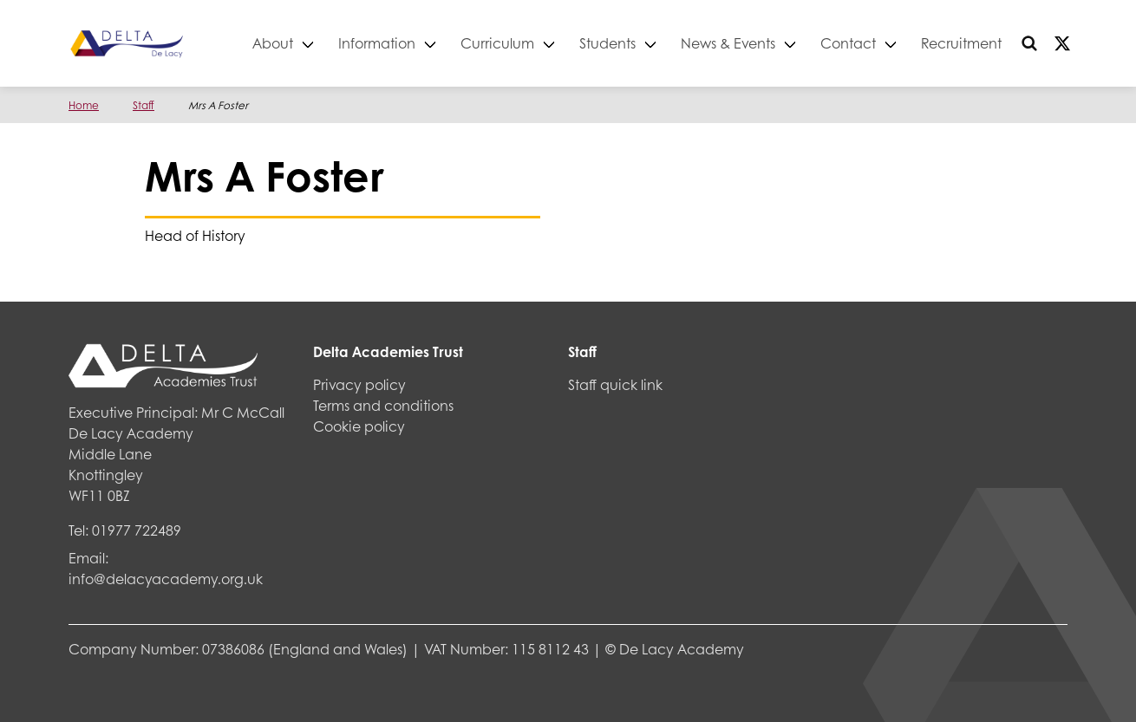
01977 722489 (136, 530)
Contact (849, 43)
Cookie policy (359, 426)
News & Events (729, 43)
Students (608, 43)
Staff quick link (615, 384)
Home (84, 105)
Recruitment (962, 43)
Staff (143, 105)
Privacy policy (359, 384)
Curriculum (498, 43)
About (273, 43)
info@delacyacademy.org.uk (166, 579)
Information (377, 43)
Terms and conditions (383, 405)
